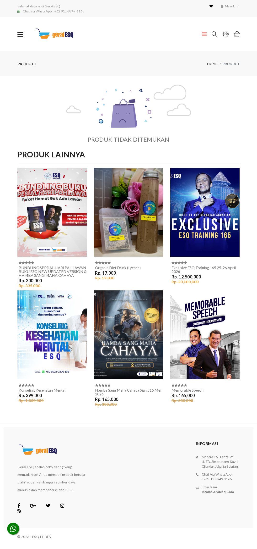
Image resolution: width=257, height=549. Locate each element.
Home (212, 64)
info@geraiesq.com (218, 492)
